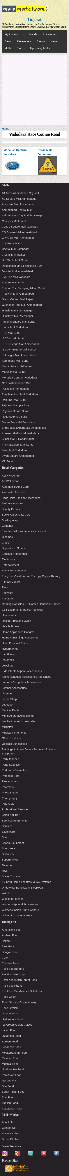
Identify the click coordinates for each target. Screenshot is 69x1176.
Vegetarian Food (12, 1108)
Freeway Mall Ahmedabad (18, 293)
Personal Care (11, 775)
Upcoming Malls (40, 48)
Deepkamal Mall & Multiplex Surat (22, 265)
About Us (7, 1122)
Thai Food (8, 1097)
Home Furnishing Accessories (20, 637)
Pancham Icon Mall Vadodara (20, 394)
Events (41, 41)
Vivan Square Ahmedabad (18, 455)
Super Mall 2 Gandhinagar (18, 438)
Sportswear (9, 848)
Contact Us (8, 1127)
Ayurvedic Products (14, 492)
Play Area (8, 803)
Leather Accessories (14, 687)
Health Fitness (11, 626)
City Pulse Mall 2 (12, 243)
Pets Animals (10, 781)
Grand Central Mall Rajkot (18, 299)
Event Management (14, 570)
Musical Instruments (14, 732)
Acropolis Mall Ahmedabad (18, 204)
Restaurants (9, 1080)
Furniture (7, 598)
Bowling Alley (10, 520)
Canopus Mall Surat (14, 221)
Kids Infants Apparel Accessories (22, 671)
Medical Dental (11, 710)
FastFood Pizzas (12, 985)
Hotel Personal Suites (15, 643)
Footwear (7, 592)
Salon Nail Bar (11, 814)
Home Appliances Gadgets (18, 632)
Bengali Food (10, 952)
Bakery (6, 940)
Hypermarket (10, 648)
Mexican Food (10, 1058)
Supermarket (10, 859)
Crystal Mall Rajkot (13, 254)
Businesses (50, 34)
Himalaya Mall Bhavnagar (17, 310)
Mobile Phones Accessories (19, 721)
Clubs (5, 542)
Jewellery (7, 665)
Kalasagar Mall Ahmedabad (19, 355)
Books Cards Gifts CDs (16, 514)
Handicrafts (9, 615)
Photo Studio (10, 792)
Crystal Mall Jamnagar (15, 248)
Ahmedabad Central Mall (17, 209)
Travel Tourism (11, 876)
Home (5, 128)
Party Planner (10, 758)
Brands (33, 34)
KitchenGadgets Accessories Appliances (26, 676)
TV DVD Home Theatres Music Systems (26, 881)
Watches (7, 893)
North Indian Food (13, 1069)
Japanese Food (11, 1035)
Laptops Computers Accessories (21, 682)
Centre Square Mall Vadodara (20, 226)
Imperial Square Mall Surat (18, 321)
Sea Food (8, 1086)
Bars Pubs (8, 946)
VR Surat (7, 461)
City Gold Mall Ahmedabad (18, 237)
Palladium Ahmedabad (15, 388)
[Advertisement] (34, 89)
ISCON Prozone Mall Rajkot (19, 349)
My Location (13, 34)
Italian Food (9, 1030)
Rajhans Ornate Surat (15, 411)
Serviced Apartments (14, 820)
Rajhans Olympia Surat (16, 405)
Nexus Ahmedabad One (16, 383)
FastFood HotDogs (13, 974)
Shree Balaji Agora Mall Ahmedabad (24, 427)
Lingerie (7, 693)
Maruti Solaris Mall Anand (17, 366)
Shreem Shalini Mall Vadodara (20, 433)
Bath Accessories (12, 503)
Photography (9, 798)
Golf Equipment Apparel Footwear (22, 609)
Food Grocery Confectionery (19, 1002)
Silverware (8, 831)
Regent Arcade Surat (14, 416)
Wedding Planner (12, 898)
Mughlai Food (10, 1063)
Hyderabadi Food (12, 1019)
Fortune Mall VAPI (13, 282)
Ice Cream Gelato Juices (17, 1024)
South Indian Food (13, 1091)
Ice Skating (8, 654)
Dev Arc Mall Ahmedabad (17, 271)
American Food (11, 929)
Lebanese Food (11, 1046)
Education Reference (15, 553)
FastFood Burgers (13, 968)
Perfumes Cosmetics (14, 770)
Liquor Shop (9, 699)
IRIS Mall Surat (11, 332)
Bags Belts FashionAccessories (21, 497)
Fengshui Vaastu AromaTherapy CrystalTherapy (31, 576)
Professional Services (15, 809)
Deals (8, 41)
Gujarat (34, 19)
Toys (5, 870)
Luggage (7, 704)
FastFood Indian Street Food (19, 979)
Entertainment (10, 564)
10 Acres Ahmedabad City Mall (20, 193)
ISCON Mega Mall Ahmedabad (21, 344)
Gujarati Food (10, 1013)
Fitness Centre (11, 581)
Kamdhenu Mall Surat (15, 360)
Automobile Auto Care (15, 486)
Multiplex (7, 726)
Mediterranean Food (14, 1052)
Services (7, 826)
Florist (5, 587)
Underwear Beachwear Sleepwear (23, 887)
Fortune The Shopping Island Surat (23, 288)
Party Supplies (11, 764)
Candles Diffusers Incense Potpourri (24, 531)
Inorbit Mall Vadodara (15, 327)
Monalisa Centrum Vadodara (19, 377)
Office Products (11, 738)
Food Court (9, 996)
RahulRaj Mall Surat (14, 399)
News (54, 41)
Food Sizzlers (10, 1007)
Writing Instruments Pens (17, 915)
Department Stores (13, 548)
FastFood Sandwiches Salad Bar (22, 991)
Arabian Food (10, 935)
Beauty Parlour (11, 509)
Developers (24, 41)
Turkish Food (10, 1102)
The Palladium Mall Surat (17, 444)
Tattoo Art (7, 865)
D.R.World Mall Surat (15, 260)
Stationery (8, 854)
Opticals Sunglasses (14, 743)
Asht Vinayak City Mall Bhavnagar (22, 215)
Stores (20, 48)
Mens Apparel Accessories (18, 715)
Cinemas (7, 536)
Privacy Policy (10, 1133)
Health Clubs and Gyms (16, 620)
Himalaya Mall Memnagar (17, 315)
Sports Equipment (13, 842)
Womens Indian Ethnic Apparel (21, 909)
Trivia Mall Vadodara (14, 450)
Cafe (5, 957)
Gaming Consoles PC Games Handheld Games (31, 603)
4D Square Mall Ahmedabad (19, 198)
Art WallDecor (10, 481)
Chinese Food (10, 963)
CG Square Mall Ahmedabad (19, 232)
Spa (4, 837)
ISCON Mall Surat (13, 338)
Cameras (7, 525)
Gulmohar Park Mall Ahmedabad (22, 304)
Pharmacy (8, 787)
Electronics (8, 559)
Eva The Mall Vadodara (16, 276)
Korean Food (10, 1041)
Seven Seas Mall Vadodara (18, 422)
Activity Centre (11, 475)
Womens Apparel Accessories (20, 904)
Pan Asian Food (11, 1075)
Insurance (8, 659)
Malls (8, 48)
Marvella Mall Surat (13, 371)
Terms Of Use (10, 1139)
